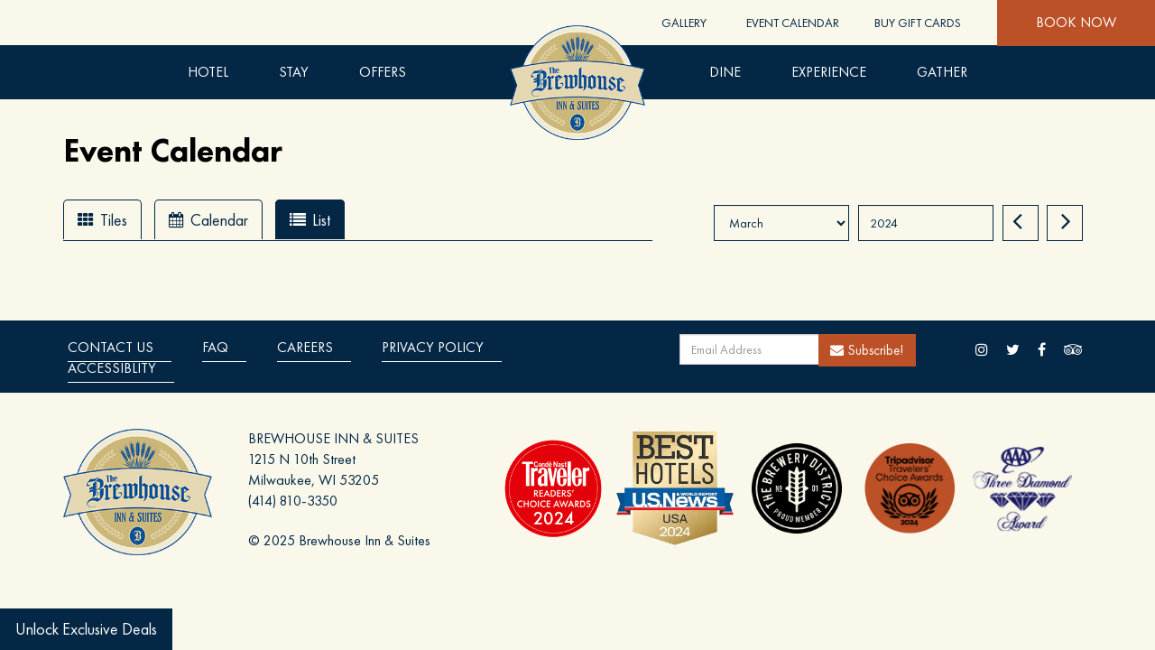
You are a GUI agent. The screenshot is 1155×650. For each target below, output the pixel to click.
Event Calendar (792, 22)
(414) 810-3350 (292, 500)
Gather (942, 71)
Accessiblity (112, 367)
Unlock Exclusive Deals (86, 628)
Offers (382, 71)
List (310, 219)
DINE (725, 71)
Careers (305, 347)
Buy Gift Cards (917, 22)
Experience (828, 71)
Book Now (1076, 22)
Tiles (102, 219)
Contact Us (110, 347)
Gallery (684, 22)
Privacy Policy (433, 347)
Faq (215, 347)
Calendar (208, 219)
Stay (294, 71)
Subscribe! (867, 349)
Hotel (208, 71)
